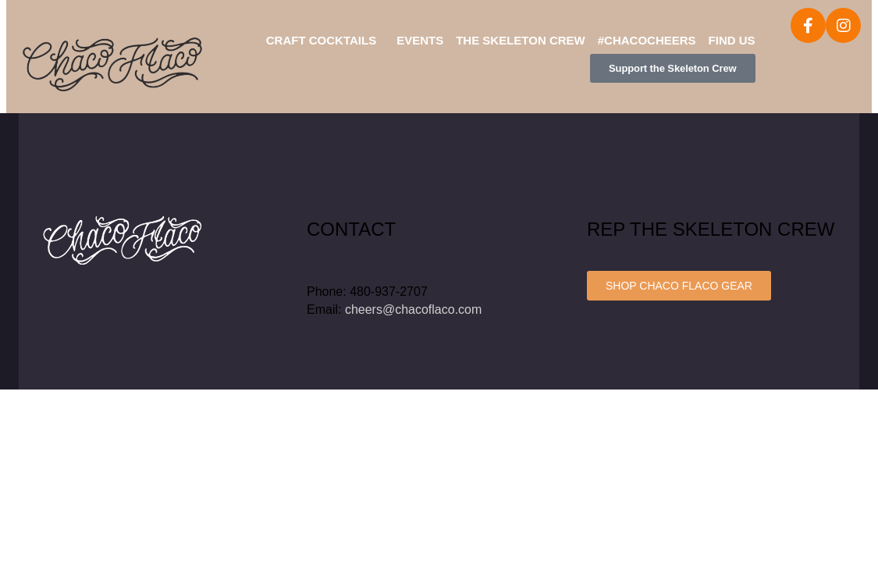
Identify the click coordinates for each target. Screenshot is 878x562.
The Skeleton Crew (520, 40)
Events (419, 40)
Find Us (732, 40)
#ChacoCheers (647, 40)
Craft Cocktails (321, 40)
